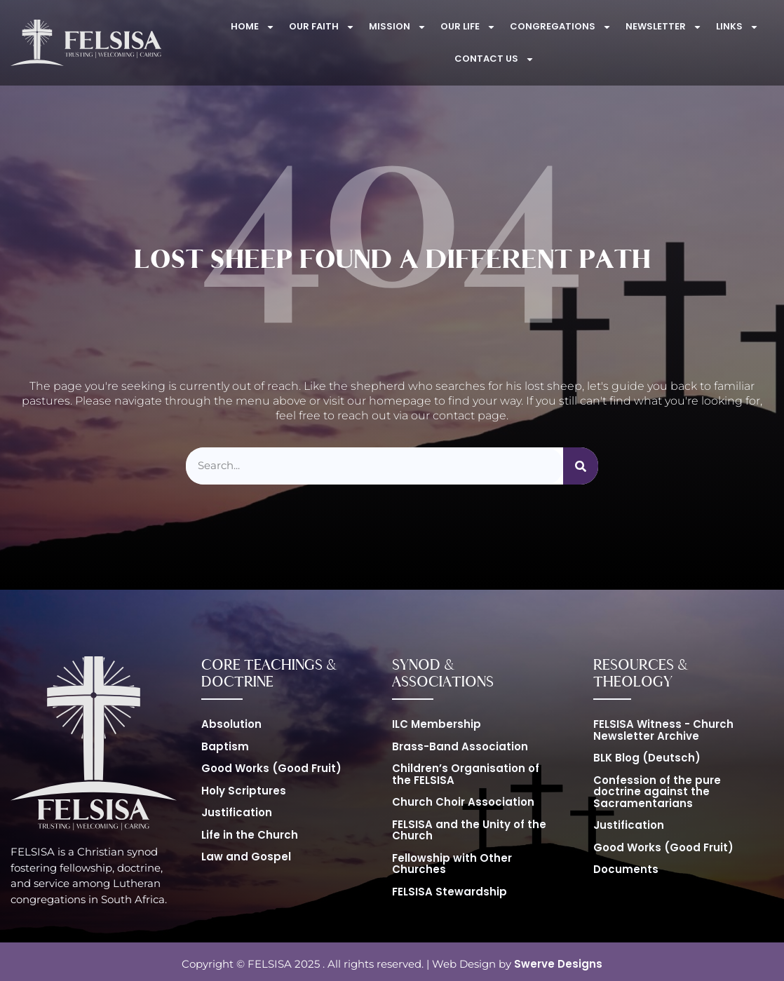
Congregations (560, 27)
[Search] (580, 466)
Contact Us (494, 59)
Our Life (468, 27)
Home (253, 27)
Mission (397, 27)
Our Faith (322, 27)
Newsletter (664, 27)
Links (737, 27)
